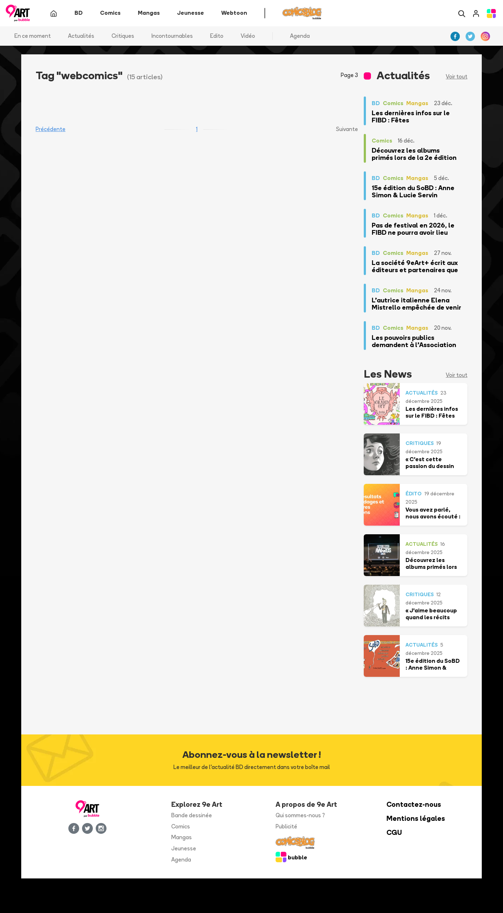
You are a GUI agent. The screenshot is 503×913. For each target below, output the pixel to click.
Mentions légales (415, 818)
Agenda (300, 35)
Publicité (286, 826)
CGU (394, 832)
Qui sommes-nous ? (300, 815)
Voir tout (456, 76)
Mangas (181, 837)
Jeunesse (183, 848)
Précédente (50, 129)
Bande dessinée (191, 815)
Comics (180, 826)
